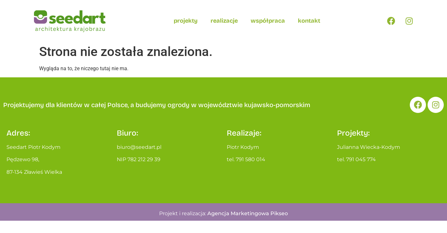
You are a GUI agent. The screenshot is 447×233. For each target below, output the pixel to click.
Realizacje (224, 20)
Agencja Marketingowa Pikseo (247, 213)
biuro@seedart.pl (139, 147)
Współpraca (268, 20)
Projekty (186, 20)
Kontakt (309, 20)
